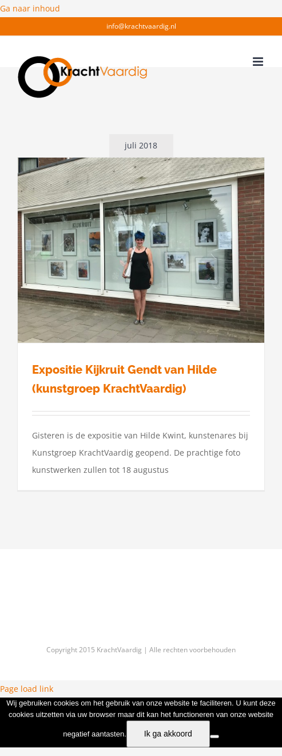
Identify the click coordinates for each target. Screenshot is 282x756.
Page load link (26, 688)
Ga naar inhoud (30, 8)
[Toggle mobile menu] (259, 62)
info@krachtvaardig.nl (141, 26)
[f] (214, 736)
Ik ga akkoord (168, 733)
